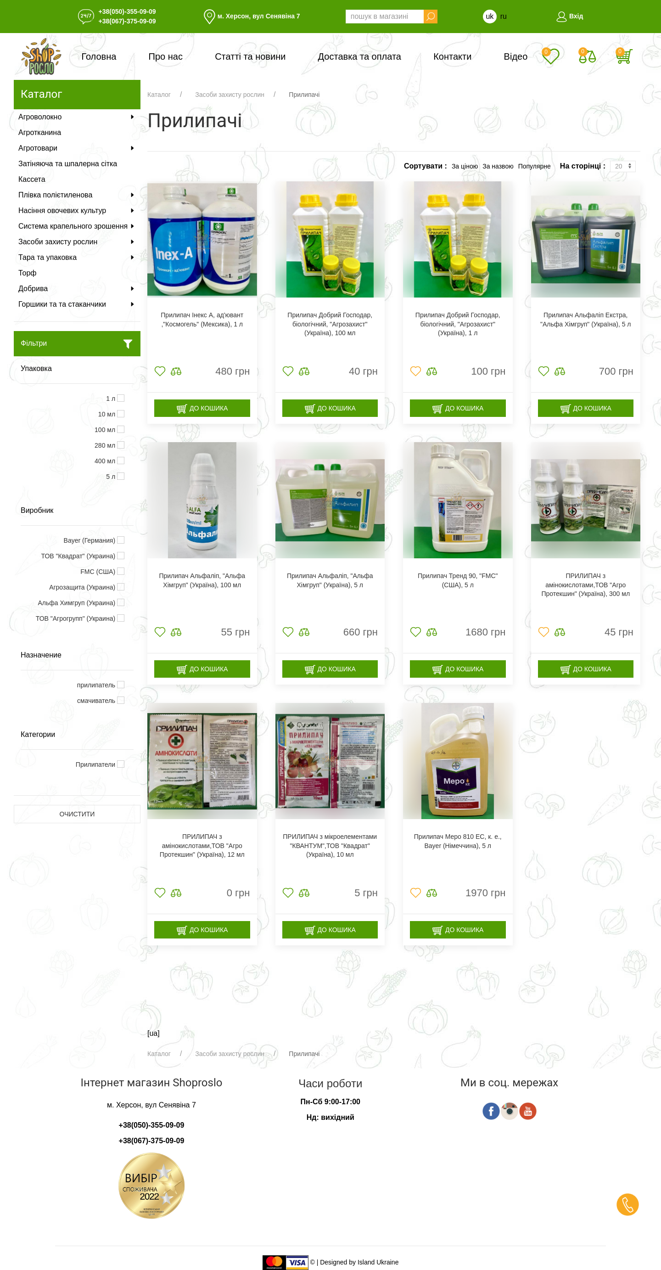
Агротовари (77, 148)
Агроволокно (77, 117)
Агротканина (39, 132)
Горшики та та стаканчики (77, 304)
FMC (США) (98, 571)
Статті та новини (250, 56)
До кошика (202, 409)
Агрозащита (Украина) (83, 587)
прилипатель (97, 685)
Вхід (569, 16)
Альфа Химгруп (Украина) (78, 603)
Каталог (159, 94)
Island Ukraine (378, 1262)
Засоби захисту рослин (77, 242)
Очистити (77, 814)
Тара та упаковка (77, 257)
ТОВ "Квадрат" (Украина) (79, 556)
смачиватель (97, 700)
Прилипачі (304, 94)
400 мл (106, 461)
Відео (516, 56)
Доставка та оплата (359, 56)
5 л (111, 476)
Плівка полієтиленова (77, 195)
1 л (111, 398)
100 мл (106, 429)
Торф (27, 273)
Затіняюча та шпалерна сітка (67, 164)
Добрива (77, 288)
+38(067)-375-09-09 (127, 21)
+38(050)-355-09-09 (127, 11)
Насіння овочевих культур (77, 210)
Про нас (166, 56)
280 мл (106, 445)
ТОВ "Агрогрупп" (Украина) (76, 618)
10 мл (107, 414)
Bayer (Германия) (90, 540)
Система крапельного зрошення (77, 226)
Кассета (31, 179)
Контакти (452, 56)
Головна (98, 56)
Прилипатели (96, 764)
